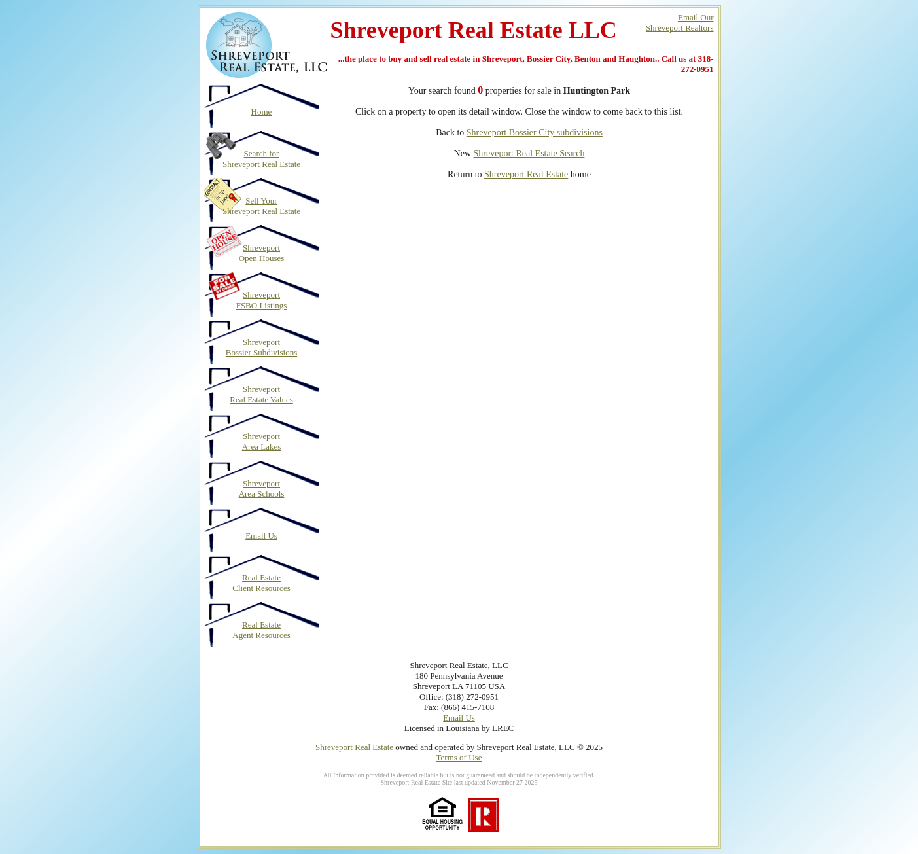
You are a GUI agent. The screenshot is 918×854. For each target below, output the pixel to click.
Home (261, 111)
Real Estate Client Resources (261, 583)
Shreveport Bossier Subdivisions (261, 347)
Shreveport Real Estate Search (529, 153)
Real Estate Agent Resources (261, 630)
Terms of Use (459, 757)
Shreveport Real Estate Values (261, 394)
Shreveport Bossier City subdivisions (535, 132)
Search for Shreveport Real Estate (261, 159)
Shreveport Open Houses (262, 253)
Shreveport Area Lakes (261, 441)
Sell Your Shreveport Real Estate (261, 206)
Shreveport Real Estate (526, 174)
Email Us (261, 536)
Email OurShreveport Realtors (680, 22)
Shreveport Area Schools (262, 488)
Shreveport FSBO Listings (261, 300)
